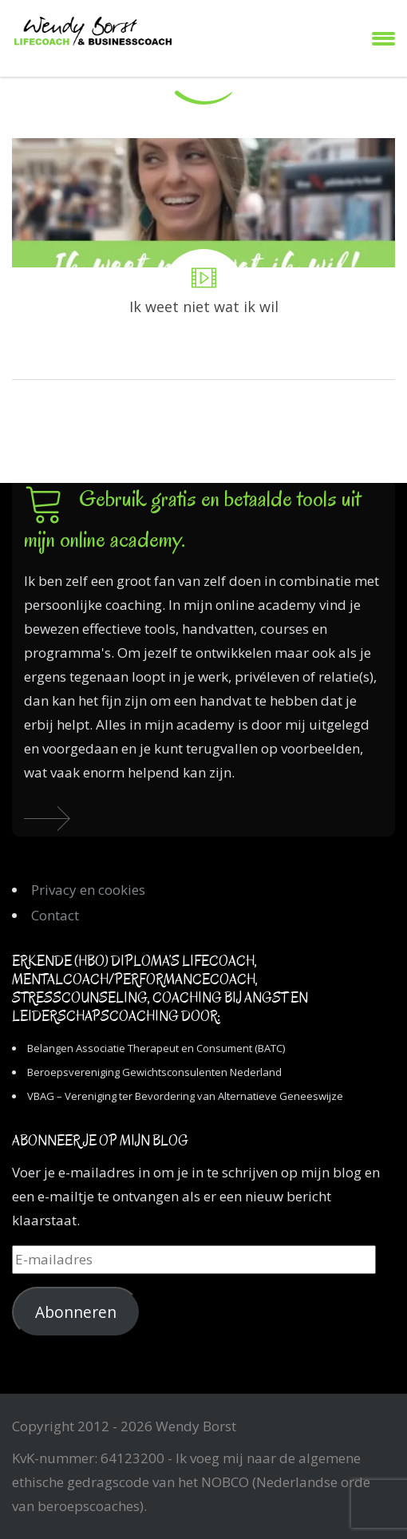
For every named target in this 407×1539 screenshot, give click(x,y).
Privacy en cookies (88, 889)
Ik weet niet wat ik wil (203, 258)
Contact (55, 915)
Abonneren (76, 1312)
